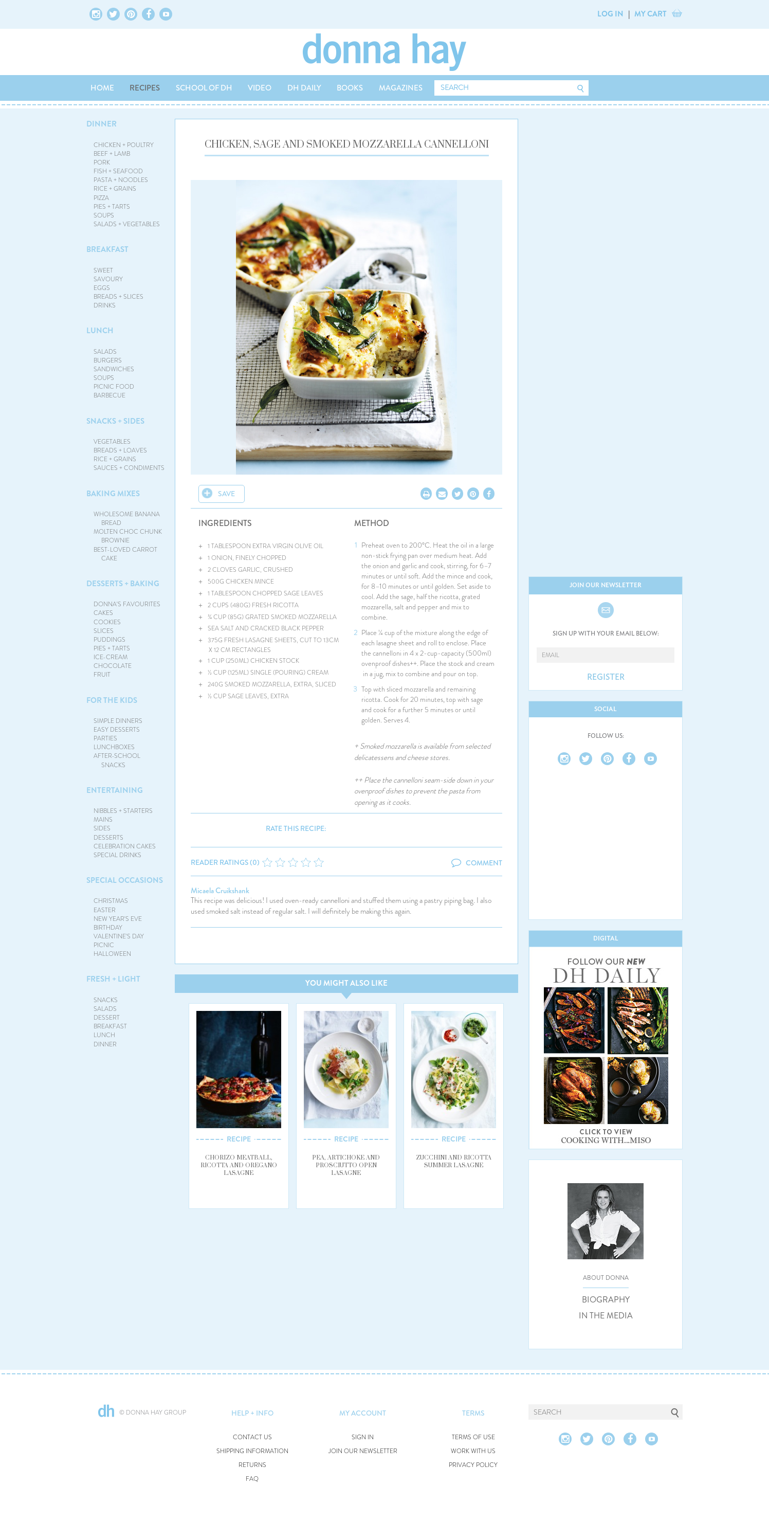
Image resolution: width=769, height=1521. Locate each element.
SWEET (103, 270)
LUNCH (100, 330)
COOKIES (107, 622)
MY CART (650, 14)
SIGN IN (363, 1437)
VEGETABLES (112, 441)
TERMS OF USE (473, 1437)
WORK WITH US (473, 1451)
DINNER (101, 124)
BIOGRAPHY (606, 1300)
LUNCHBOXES (114, 747)
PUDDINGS (109, 639)
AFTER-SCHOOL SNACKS (117, 760)
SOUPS (104, 215)
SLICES (104, 631)
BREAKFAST (107, 249)
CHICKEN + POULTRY (124, 145)
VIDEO (259, 88)
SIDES (102, 828)
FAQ (252, 1479)
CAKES (103, 613)
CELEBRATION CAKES (125, 846)
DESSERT (107, 1017)
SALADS (105, 351)
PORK (102, 162)
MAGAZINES (401, 88)
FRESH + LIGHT (113, 979)
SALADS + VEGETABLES (127, 224)
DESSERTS (108, 837)
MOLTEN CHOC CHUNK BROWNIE (128, 536)
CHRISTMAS (111, 901)
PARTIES (105, 738)
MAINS (103, 819)
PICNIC (104, 945)
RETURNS (252, 1465)
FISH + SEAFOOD (118, 171)
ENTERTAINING (114, 790)
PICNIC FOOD (114, 386)
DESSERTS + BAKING (122, 583)
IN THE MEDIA (606, 1315)
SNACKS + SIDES (115, 421)
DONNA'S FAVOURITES (127, 604)
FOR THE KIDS (111, 700)
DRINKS (105, 305)
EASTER (105, 910)
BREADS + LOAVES (120, 450)
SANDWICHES (114, 369)
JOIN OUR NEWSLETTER (362, 1451)
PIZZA (101, 198)
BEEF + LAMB (112, 153)
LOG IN (610, 14)
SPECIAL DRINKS (117, 855)
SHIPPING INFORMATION (252, 1451)
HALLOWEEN (112, 953)
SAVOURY (108, 279)
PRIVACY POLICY (473, 1465)
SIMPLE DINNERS (118, 721)
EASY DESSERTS (117, 729)
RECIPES (145, 88)
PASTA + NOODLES (121, 180)
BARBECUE (109, 395)
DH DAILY (304, 88)
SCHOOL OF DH (204, 88)
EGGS (102, 288)
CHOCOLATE (113, 666)
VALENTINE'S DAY (119, 936)
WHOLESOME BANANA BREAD (127, 519)
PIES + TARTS (112, 206)
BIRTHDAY (108, 927)
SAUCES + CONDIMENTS (129, 468)
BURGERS (108, 360)
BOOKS (350, 88)
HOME (102, 88)
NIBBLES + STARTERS (123, 811)
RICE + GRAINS (115, 188)
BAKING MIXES (113, 493)
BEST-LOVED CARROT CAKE (125, 554)
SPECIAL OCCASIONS (124, 880)
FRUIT (102, 674)
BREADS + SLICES (118, 296)
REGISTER (606, 677)
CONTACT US (252, 1437)
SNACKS (106, 1000)
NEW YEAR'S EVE (118, 919)
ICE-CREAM (110, 657)
